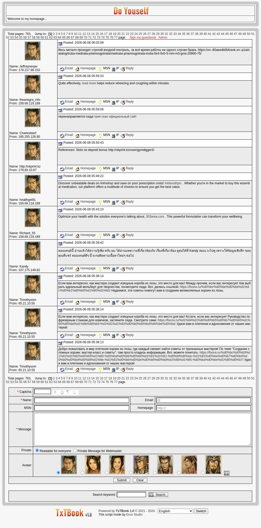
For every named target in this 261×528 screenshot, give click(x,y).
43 (218, 34)
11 (80, 34)
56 (25, 37)
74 (102, 37)
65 (64, 37)
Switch (201, 517)
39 (201, 34)
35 (183, 34)
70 (85, 37)
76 (111, 37)
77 (116, 37)
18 (110, 34)
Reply (127, 68)
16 (101, 34)
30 (162, 34)
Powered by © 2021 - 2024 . (127, 517)
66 (68, 37)
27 (149, 34)
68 (76, 37)
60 (42, 37)
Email (67, 68)
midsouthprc (173, 183)
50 (248, 34)
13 (88, 34)
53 (12, 37)
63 (55, 37)
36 (188, 34)
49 (244, 34)
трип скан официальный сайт (115, 116)
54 (16, 37)
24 (136, 34)
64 (59, 37)
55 (20, 37)
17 (105, 34)
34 (179, 34)
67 (72, 37)
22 (127, 34)
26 (144, 34)
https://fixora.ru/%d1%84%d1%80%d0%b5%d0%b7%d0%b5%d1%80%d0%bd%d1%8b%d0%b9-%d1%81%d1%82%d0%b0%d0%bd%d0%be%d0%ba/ (154, 322)
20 (118, 34)
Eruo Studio (134, 521)
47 (235, 34)
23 (131, 34)
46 (231, 34)
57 (29, 37)
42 (214, 34)
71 (89, 37)
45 (227, 34)
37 (192, 34)
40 (205, 34)
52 (7, 37)
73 (98, 37)
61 (46, 37)
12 (84, 34)
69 (81, 37)
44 (222, 34)
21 (123, 34)
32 (170, 34)
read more (89, 83)
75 (107, 37)
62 (51, 37)
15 (97, 34)
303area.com (155, 216)
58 (33, 37)
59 (38, 37)
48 (240, 34)
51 (253, 34)
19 (114, 34)
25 (140, 34)
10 (75, 34)
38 (196, 34)
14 (93, 34)
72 (94, 37)
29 (158, 34)
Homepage (85, 68)
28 (153, 34)
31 (166, 34)
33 (175, 34)
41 (209, 34)
